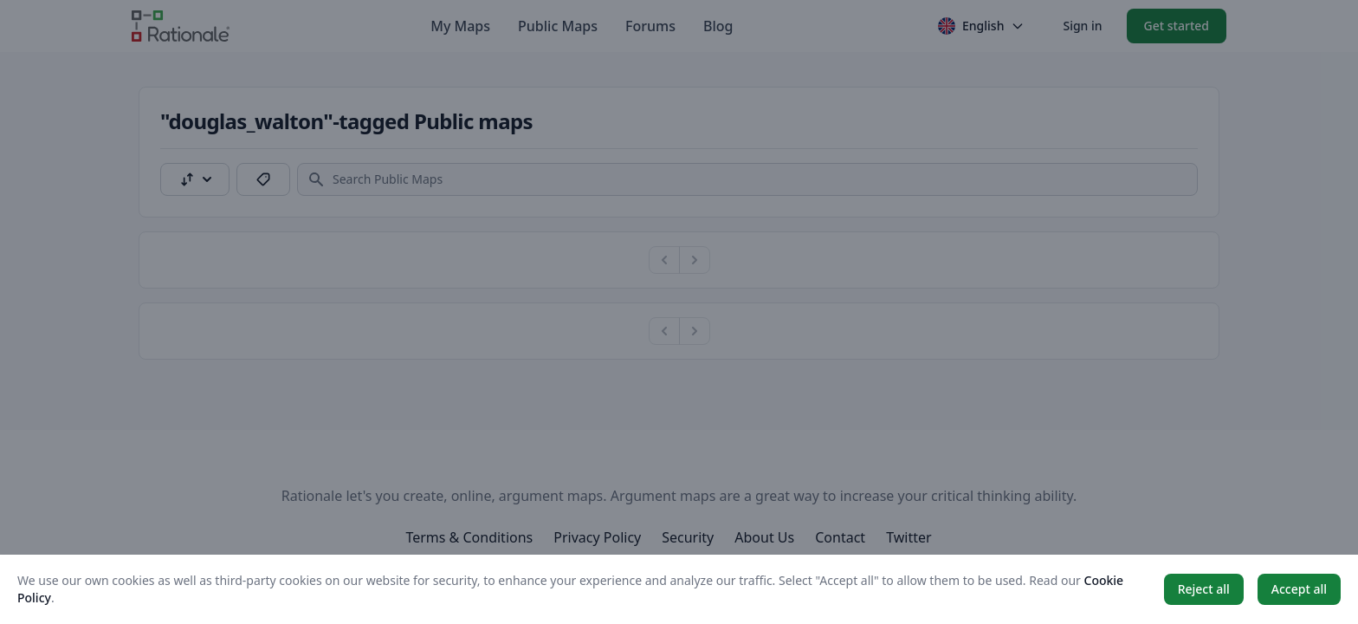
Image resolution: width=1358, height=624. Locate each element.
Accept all (1299, 589)
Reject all (1204, 589)
